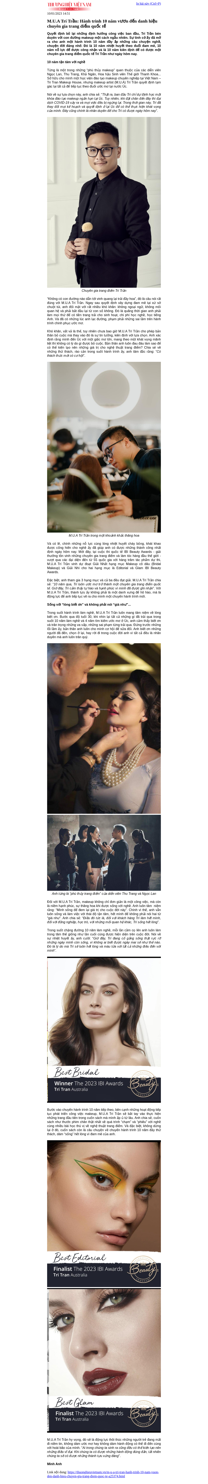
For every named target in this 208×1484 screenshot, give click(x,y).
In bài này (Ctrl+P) (148, 3)
